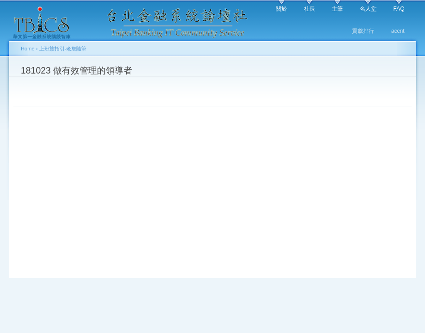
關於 (281, 9)
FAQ (398, 9)
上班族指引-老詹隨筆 (63, 48)
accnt (398, 31)
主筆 (337, 9)
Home (28, 48)
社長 (309, 9)
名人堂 (368, 9)
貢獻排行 (363, 31)
